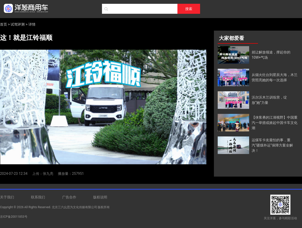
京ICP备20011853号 (13, 216)
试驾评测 (18, 24)
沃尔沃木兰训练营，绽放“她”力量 (269, 100)
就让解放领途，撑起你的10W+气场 (271, 54)
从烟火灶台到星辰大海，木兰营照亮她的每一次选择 (274, 77)
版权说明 (100, 197)
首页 (3, 24)
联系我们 (38, 197)
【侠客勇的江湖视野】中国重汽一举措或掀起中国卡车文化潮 (274, 122)
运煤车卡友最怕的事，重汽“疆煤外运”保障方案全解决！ (272, 145)
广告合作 (69, 197)
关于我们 (7, 197)
